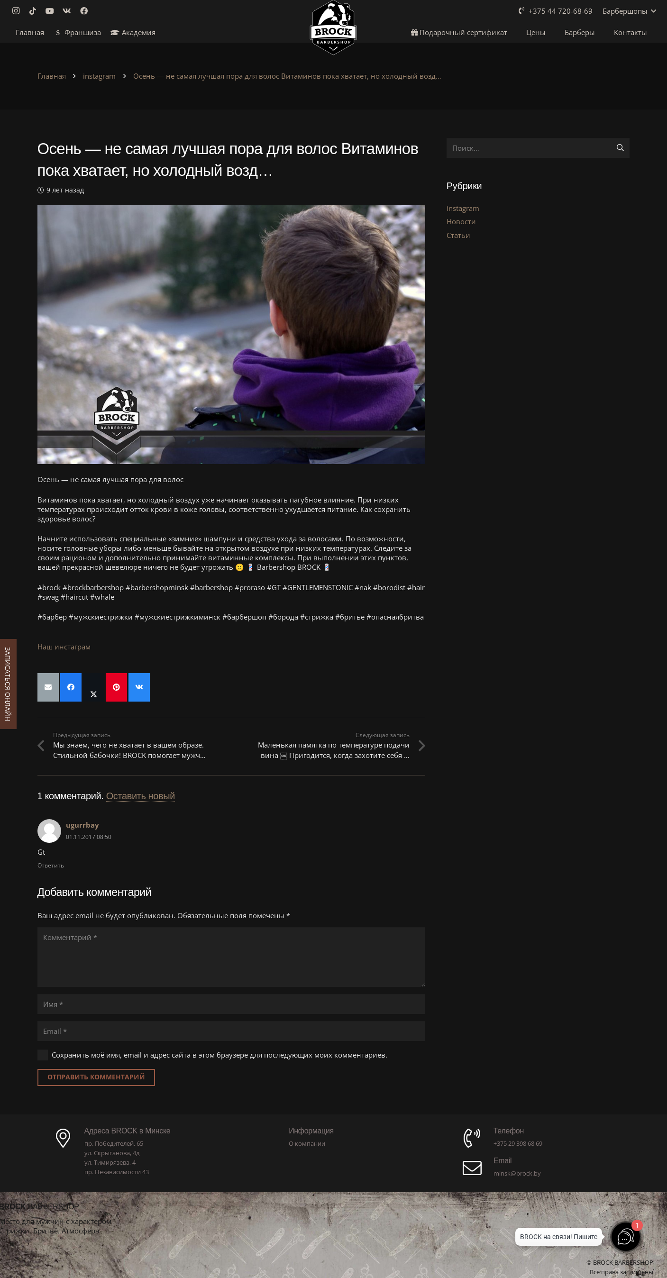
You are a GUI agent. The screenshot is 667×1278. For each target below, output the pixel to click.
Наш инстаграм (64, 646)
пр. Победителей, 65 (113, 1143)
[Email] (231, 1031)
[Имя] (231, 1004)
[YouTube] (52, 10)
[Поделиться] (71, 687)
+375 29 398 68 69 (517, 1143)
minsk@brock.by (517, 1173)
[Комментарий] (231, 957)
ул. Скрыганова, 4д (111, 1153)
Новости (461, 221)
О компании (307, 1143)
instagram (463, 208)
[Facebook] (86, 10)
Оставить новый (140, 796)
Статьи (458, 235)
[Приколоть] (116, 687)
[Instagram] (18, 10)
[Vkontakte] (69, 10)
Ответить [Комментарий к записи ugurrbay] (50, 865)
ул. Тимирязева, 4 (110, 1162)
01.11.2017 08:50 (88, 837)
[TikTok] (35, 10)
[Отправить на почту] (48, 687)
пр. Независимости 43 (116, 1172)
